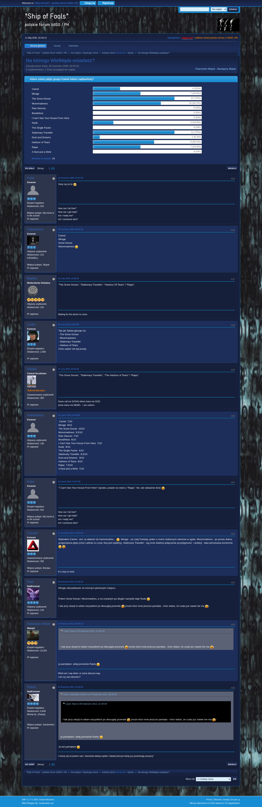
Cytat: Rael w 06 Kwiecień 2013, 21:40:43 (84, 631)
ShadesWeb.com (46, 803)
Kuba (30, 178)
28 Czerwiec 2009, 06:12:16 (70, 229)
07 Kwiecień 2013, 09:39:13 (70, 624)
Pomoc (209, 799)
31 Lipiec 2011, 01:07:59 (69, 481)
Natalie (32, 369)
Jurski (31, 324)
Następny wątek (226, 68)
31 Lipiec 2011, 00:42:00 (69, 415)
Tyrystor (32, 533)
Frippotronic (35, 229)
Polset (31, 687)
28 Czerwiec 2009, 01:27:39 (70, 178)
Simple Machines (46, 799)
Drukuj (232, 168)
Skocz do (190, 779)
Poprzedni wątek (205, 68)
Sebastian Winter (39, 624)
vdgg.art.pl (187, 38)
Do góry (30, 764)
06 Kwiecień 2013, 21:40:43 (70, 582)
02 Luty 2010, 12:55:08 (68, 324)
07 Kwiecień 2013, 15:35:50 (70, 687)
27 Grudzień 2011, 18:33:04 (70, 533)
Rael (30, 582)
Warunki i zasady (221, 799)
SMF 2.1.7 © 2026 (30, 799)
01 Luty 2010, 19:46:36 (68, 278)
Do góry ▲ (235, 799)
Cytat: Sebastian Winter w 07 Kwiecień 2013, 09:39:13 (90, 694)
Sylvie (130, 53)
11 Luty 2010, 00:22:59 (68, 369)
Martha (32, 278)
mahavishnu (35, 415)
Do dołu (29, 168)
